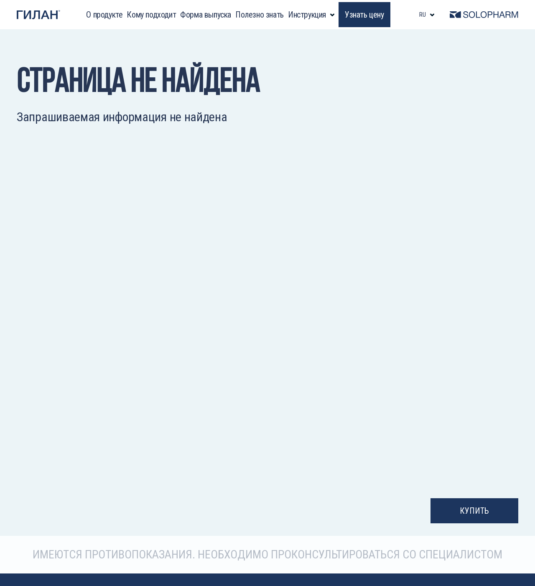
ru (422, 14)
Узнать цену (364, 15)
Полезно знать (259, 15)
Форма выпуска (205, 15)
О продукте (104, 15)
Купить (474, 511)
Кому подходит (151, 15)
